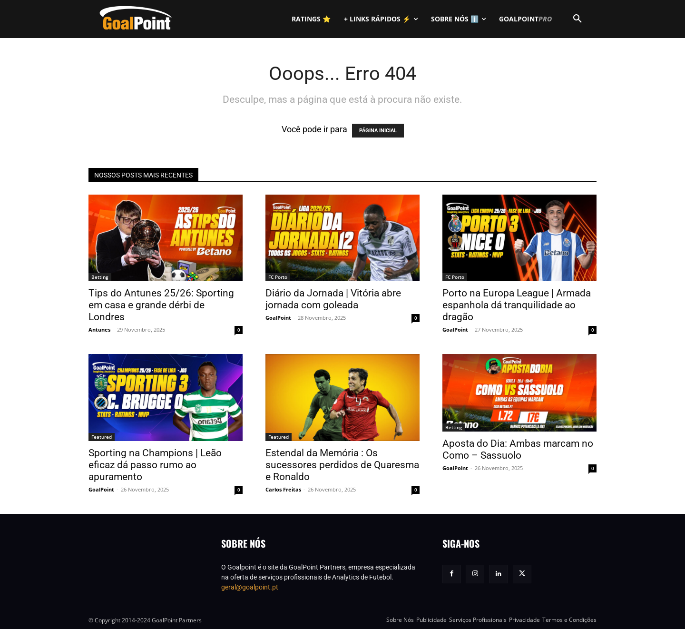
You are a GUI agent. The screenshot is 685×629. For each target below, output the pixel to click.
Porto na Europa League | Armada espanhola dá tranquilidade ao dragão (516, 305)
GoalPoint (278, 317)
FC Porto (277, 277)
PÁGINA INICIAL (378, 131)
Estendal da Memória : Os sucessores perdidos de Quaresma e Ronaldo (342, 464)
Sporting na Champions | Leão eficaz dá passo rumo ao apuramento (155, 464)
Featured (101, 436)
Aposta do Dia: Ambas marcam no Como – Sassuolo (517, 449)
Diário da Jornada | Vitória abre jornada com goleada (333, 299)
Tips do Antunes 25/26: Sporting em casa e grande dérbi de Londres (161, 305)
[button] (577, 19)
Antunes (99, 329)
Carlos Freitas (283, 489)
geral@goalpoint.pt (249, 587)
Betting (99, 277)
